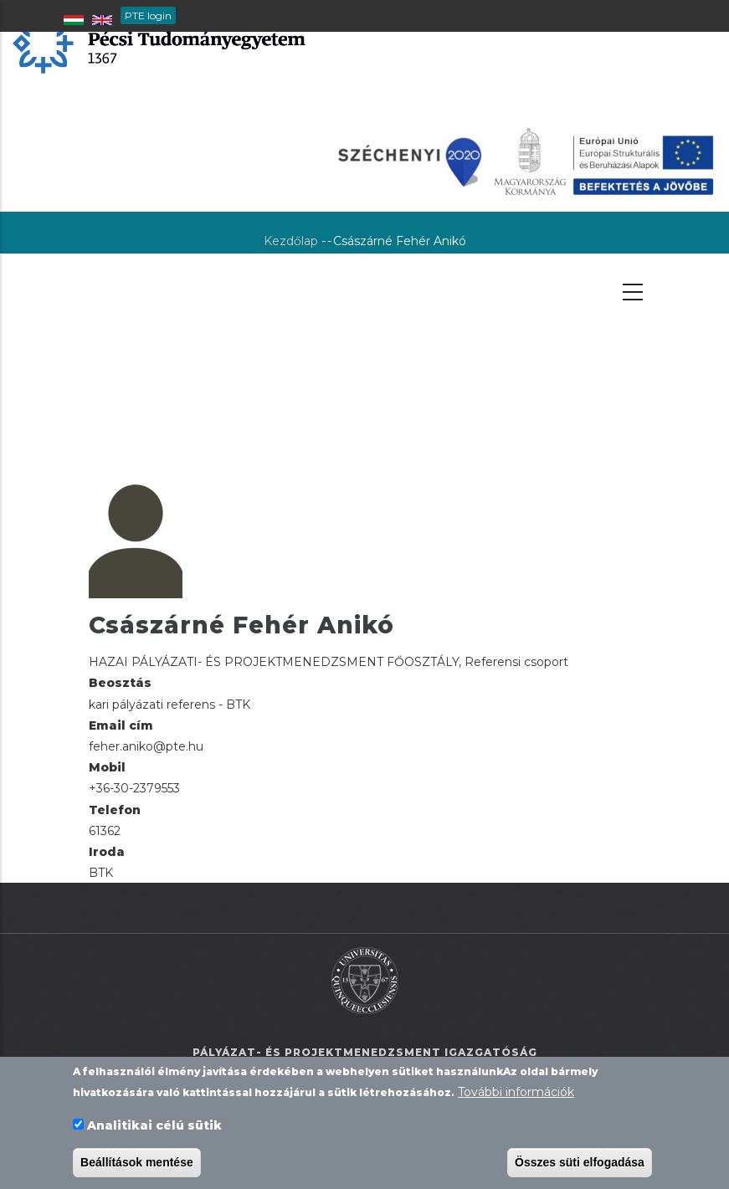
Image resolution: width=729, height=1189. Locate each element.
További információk (516, 1093)
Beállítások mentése (136, 1164)
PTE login (148, 15)
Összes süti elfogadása (579, 1164)
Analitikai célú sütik (154, 1127)
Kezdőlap (291, 241)
